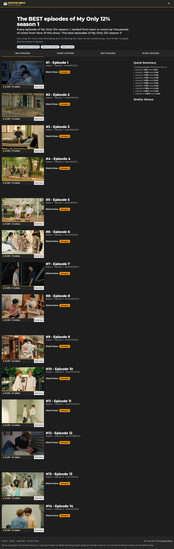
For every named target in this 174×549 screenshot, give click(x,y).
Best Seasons (108, 53)
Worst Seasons (150, 53)
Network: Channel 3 (50, 47)
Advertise (21, 541)
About (12, 541)
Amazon (65, 72)
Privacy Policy (33, 541)
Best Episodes (22, 53)
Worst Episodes (65, 53)
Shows (5, 541)
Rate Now (39, 87)
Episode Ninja (166, 541)
